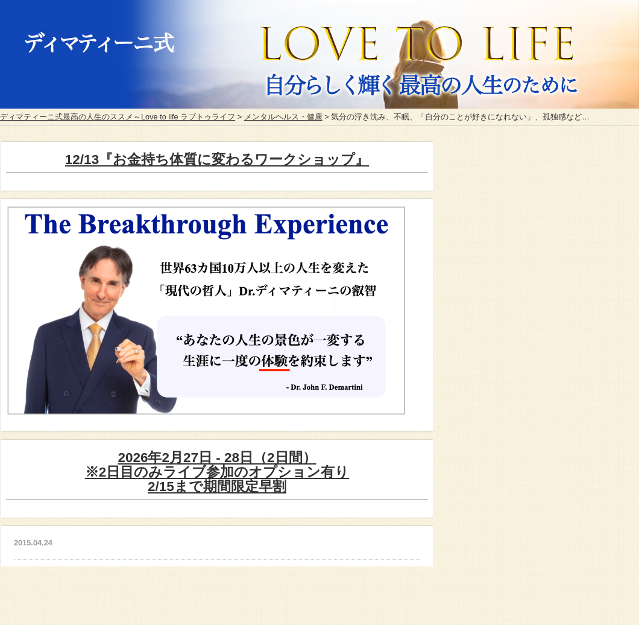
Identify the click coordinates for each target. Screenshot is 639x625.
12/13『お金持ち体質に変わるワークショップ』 (217, 159)
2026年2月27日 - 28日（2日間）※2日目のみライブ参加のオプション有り (217, 472)
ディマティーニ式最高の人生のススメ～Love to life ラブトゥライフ (117, 116)
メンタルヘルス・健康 (283, 116)
